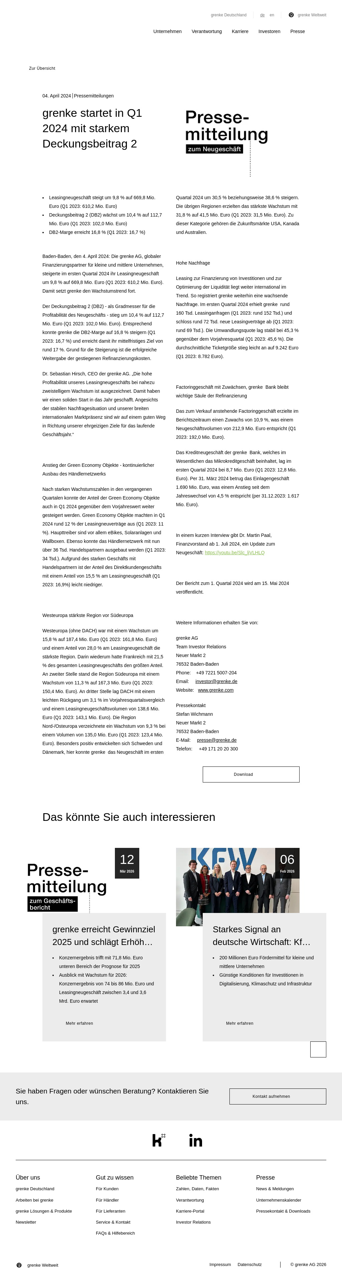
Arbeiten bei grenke (34, 1200)
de (262, 15)
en (272, 15)
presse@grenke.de (217, 740)
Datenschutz (250, 1264)
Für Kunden (107, 1188)
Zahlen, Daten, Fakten (197, 1188)
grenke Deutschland (228, 15)
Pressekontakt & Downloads (283, 1211)
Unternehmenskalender (278, 1200)
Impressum (220, 1264)
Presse (297, 31)
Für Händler (107, 1200)
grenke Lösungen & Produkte (44, 1211)
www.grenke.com (216, 690)
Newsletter (26, 1222)
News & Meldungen (275, 1188)
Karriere (240, 31)
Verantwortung (207, 31)
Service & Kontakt (113, 1222)
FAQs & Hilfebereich (115, 1233)
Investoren (269, 31)
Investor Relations (193, 1222)
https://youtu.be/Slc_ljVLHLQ (235, 552)
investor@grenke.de (216, 681)
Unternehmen (167, 31)
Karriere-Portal (190, 1211)
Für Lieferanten (110, 1211)
